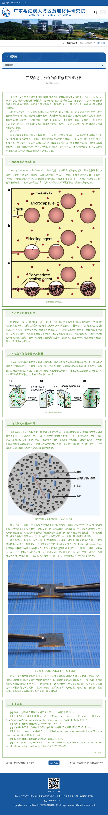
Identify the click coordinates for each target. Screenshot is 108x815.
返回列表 (54, 763)
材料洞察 (88, 43)
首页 (81, 43)
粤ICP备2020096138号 (85, 805)
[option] (54, 29)
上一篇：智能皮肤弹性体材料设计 (20, 763)
